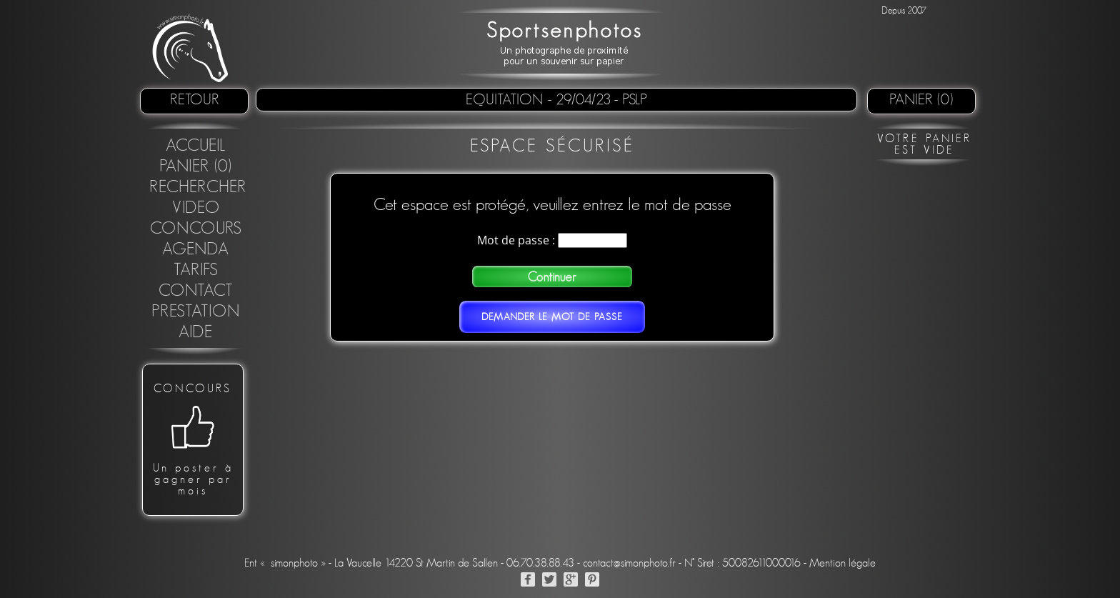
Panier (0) (921, 99)
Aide (196, 332)
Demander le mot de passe (552, 317)
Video (196, 207)
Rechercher (197, 187)
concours (196, 228)
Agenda (195, 249)
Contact (196, 290)
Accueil (196, 145)
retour (194, 99)
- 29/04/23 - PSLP (597, 99)
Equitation (507, 99)
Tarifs (196, 270)
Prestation (195, 311)
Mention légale (842, 563)
